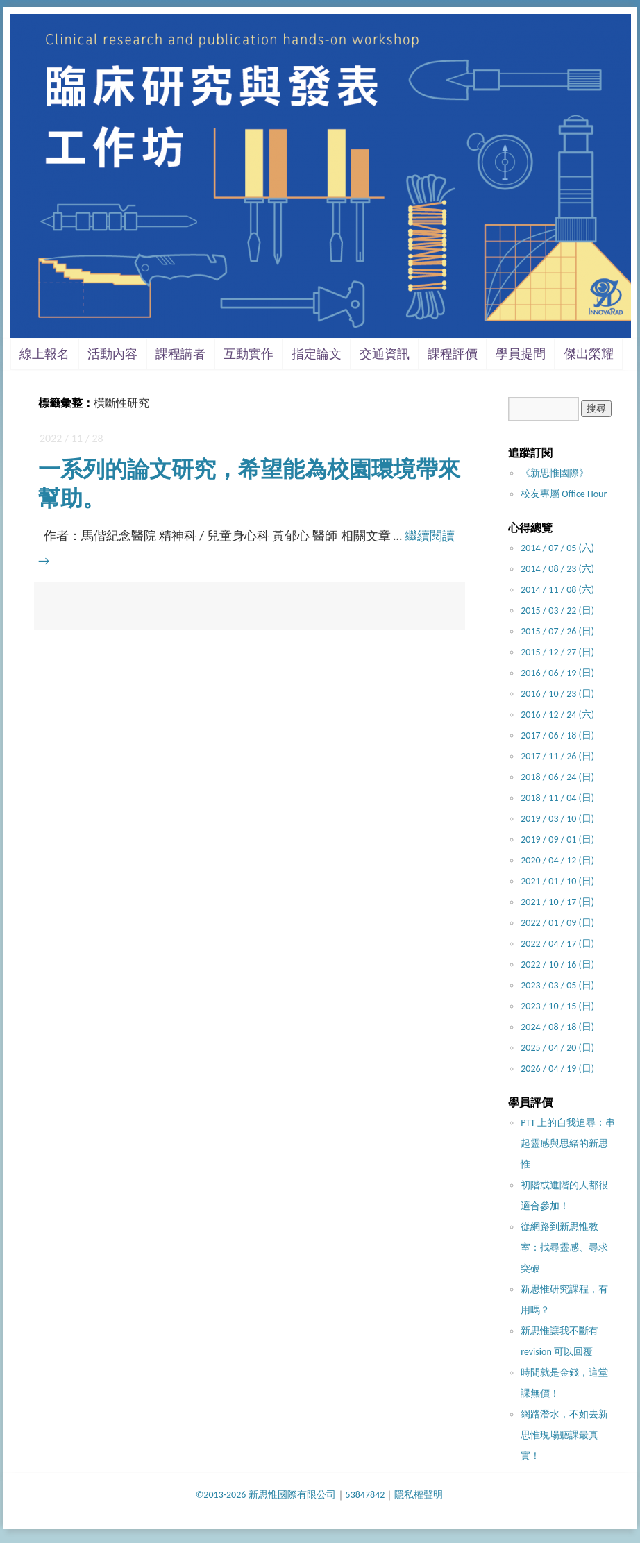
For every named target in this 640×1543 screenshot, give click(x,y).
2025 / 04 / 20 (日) (557, 1048)
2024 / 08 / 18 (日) (557, 1027)
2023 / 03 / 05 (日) (557, 985)
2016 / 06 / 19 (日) (557, 673)
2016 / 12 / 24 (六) (557, 714)
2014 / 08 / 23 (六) (557, 569)
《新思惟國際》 (555, 473)
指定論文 (317, 354)
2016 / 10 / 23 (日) (557, 694)
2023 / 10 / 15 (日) (557, 1006)
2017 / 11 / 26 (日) (557, 756)
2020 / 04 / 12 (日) (557, 860)
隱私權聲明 (418, 1495)
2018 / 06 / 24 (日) (557, 777)
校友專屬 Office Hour (564, 494)
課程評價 (453, 354)
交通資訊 (385, 354)
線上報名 (44, 354)
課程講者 (180, 354)
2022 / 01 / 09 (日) (557, 923)
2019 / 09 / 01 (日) (557, 839)
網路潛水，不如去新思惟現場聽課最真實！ (564, 1435)
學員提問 (521, 354)
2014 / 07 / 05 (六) (557, 548)
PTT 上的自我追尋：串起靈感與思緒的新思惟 (568, 1143)
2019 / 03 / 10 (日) (557, 819)
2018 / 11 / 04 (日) (557, 798)
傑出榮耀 (589, 354)
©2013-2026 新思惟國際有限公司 (266, 1495)
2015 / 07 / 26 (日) (557, 631)
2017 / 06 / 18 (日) (557, 735)
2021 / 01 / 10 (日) (557, 881)
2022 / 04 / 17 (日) (557, 944)
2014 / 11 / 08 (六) (557, 590)
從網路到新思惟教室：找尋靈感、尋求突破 (564, 1247)
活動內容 (112, 354)
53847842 (365, 1495)
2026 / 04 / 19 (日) (557, 1068)
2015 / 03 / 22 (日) (557, 610)
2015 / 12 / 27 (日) (557, 652)
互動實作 (248, 354)
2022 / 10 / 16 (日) (557, 964)
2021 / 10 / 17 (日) (557, 902)
